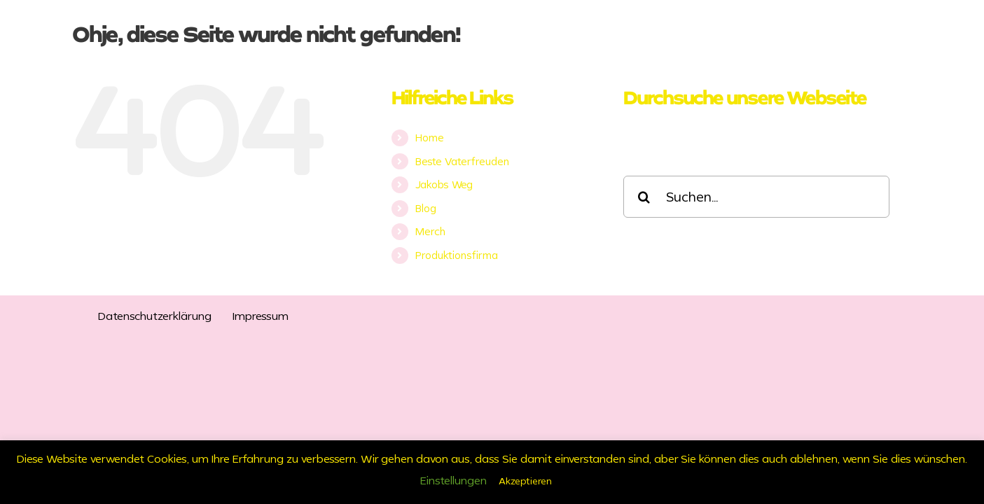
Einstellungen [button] (453, 480)
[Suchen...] (756, 197)
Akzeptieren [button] (525, 480)
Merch (430, 231)
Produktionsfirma (456, 255)
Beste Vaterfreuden (462, 161)
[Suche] (644, 197)
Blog (425, 208)
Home (429, 138)
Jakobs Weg (444, 184)
